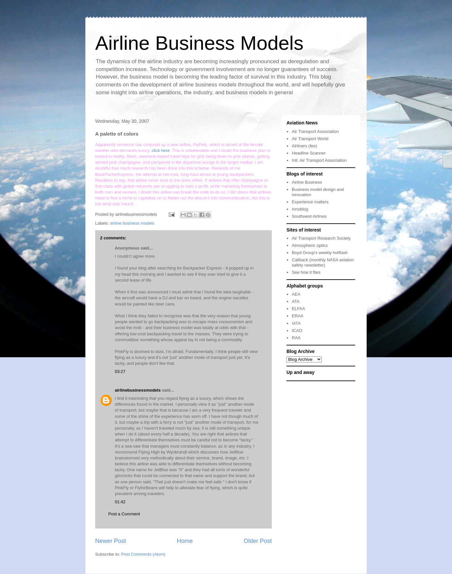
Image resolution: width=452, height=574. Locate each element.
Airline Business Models (199, 43)
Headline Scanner (308, 153)
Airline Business (307, 182)
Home (185, 541)
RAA (296, 337)
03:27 (120, 371)
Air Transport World (310, 138)
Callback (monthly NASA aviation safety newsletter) (323, 262)
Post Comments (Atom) (143, 554)
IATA (296, 323)
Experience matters (310, 201)
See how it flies (306, 272)
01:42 (120, 501)
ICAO (297, 330)
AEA (296, 294)
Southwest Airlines (309, 216)
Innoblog (300, 209)
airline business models (132, 223)
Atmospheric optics (310, 245)
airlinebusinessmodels (138, 390)
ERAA (297, 315)
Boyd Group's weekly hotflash (320, 252)
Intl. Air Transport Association (319, 160)
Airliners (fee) (304, 145)
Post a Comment (124, 513)
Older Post (258, 541)
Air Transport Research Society (321, 238)
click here (160, 150)
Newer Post (110, 541)
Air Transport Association (315, 131)
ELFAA (298, 308)
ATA (295, 301)
